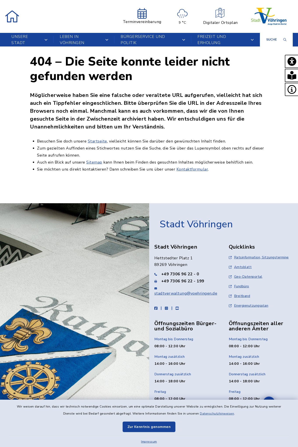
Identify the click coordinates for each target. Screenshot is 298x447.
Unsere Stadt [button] (29, 39)
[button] (291, 61)
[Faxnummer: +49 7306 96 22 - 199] (186, 281)
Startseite (97, 141)
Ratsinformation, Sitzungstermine (259, 257)
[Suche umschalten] (276, 39)
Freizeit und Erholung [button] (225, 39)
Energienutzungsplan (248, 305)
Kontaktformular (192, 169)
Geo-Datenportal (246, 276)
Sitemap (94, 162)
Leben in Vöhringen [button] (84, 39)
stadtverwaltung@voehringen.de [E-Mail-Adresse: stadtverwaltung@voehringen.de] (185, 293)
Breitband (239, 296)
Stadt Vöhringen (196, 224)
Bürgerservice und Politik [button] (153, 39)
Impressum (149, 442)
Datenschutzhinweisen (217, 413)
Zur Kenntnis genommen (149, 426)
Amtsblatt (240, 267)
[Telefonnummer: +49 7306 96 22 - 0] (186, 274)
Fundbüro (239, 286)
